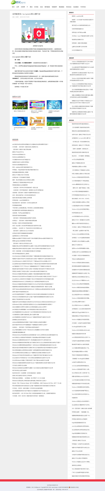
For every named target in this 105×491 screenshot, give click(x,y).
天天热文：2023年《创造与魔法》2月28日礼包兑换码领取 (27, 388)
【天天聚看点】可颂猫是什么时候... (81, 170)
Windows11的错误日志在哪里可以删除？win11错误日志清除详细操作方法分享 (32, 368)
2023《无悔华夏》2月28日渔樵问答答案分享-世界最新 (26, 251)
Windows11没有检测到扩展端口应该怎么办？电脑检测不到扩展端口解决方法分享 (81, 85)
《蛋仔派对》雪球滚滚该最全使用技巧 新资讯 (24, 218)
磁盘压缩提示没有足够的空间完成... (81, 476)
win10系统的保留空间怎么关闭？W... (81, 337)
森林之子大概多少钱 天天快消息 (20, 174)
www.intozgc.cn (55, 487)
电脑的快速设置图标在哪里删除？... (81, 291)
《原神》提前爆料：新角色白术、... (81, 148)
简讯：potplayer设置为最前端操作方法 (22, 167)
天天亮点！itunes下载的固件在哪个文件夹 (82, 36)
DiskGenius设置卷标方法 (18, 154)
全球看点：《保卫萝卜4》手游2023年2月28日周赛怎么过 (27, 228)
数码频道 (47, 7)
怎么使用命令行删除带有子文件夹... (81, 404)
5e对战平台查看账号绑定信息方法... (81, 454)
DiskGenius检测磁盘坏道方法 (20, 164)
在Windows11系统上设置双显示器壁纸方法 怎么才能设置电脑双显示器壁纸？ (32, 304)
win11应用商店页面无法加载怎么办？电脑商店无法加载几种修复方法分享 (31, 352)
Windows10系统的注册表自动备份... (81, 262)
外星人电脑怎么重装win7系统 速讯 (81, 173)
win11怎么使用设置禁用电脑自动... (81, 365)
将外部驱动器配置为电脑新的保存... (81, 266)
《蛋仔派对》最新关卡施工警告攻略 (21, 149)
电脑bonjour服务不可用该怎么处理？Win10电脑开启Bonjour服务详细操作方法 (32, 238)
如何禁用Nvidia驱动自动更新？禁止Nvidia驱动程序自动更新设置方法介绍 (81, 73)
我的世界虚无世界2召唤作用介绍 (80, 152)
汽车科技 (83, 7)
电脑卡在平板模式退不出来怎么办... (81, 447)
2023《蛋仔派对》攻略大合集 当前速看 (82, 408)
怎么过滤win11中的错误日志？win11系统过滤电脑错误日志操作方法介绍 (31, 357)
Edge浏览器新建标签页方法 (79, 422)
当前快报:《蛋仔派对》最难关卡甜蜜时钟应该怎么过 (26, 192)
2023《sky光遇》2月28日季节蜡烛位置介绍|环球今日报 (26, 225)
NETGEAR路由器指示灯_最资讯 (20, 253)
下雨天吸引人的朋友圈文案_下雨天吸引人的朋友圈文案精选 (27, 207)
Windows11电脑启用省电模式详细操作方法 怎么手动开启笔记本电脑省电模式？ (33, 284)
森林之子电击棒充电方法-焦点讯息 (21, 299)
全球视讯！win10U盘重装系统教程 (81, 237)
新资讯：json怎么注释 (77, 16)
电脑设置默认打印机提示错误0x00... (81, 316)
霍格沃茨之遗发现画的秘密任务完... (81, 131)
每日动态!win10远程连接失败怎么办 (81, 25)
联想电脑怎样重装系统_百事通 (20, 172)
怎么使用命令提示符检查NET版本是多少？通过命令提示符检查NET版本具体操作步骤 (34, 263)
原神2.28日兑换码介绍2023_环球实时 (22, 375)
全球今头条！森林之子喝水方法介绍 (81, 134)
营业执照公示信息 (74, 487)
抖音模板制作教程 (17, 205)
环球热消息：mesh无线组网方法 (20, 200)
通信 (31, 7)
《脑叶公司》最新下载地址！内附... (81, 188)
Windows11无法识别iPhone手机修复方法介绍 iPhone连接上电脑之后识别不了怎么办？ (35, 276)
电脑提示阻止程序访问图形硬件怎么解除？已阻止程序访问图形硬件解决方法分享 (33, 246)
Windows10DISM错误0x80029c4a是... (81, 330)
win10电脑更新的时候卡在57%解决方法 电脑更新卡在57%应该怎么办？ (31, 390)
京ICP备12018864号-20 (52, 485)
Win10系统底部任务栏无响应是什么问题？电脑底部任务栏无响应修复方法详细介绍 (33, 385)
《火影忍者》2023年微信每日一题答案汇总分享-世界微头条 (27, 190)
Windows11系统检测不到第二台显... (81, 369)
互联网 (23, 7)
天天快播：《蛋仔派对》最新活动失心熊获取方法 (25, 147)
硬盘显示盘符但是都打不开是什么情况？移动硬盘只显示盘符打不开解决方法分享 (33, 268)
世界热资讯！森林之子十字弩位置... (81, 145)
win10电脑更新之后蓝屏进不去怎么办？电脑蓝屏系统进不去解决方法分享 (31, 317)
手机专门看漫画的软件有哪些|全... (80, 355)
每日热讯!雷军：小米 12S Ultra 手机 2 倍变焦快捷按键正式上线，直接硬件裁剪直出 (34, 393)
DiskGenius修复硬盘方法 (18, 157)
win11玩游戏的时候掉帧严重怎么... (81, 390)
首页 (13, 7)
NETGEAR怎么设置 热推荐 (19, 370)
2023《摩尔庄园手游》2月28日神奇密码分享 (24, 195)
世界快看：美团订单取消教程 (79, 43)
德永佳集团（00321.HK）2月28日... (81, 198)
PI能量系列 (75, 397)
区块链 (36, 7)
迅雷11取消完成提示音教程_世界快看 (22, 197)
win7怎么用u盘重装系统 (78, 159)
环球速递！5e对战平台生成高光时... (81, 444)
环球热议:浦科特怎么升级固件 (79, 419)
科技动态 (68, 7)
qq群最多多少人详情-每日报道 (20, 235)
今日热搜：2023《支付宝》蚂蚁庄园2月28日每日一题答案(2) (28, 395)
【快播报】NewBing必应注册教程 (80, 358)
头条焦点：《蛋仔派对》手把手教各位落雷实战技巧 (25, 327)
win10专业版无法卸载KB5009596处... (81, 380)
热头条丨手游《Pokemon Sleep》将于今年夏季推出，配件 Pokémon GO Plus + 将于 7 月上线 (36, 383)
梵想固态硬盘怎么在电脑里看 (20, 185)
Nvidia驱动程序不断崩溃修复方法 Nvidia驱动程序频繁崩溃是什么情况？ (82, 68)
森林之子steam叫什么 (18, 152)
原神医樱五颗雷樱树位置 (18, 332)
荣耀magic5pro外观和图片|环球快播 (21, 241)
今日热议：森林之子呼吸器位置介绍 (81, 227)
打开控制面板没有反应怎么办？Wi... (81, 195)
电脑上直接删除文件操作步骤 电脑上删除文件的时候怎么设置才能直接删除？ (81, 96)
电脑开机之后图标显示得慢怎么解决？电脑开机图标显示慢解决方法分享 (81, 113)
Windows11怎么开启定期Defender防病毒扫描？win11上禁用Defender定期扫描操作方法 (35, 335)
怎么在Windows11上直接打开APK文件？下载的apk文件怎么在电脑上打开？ (32, 261)
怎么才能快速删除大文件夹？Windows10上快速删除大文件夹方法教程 (30, 329)
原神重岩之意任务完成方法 (19, 319)
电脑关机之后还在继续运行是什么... (81, 276)
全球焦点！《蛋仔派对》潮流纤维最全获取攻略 (24, 220)
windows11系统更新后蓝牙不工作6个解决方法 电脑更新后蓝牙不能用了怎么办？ (81, 62)
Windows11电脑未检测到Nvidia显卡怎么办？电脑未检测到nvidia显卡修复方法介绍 (33, 362)
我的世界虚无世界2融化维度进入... (81, 123)
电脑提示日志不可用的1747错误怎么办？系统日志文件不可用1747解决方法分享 (81, 101)
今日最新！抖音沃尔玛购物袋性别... (81, 255)
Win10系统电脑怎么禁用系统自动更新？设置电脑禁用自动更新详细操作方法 (32, 350)
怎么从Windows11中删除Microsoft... (81, 280)
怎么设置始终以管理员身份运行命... (81, 429)
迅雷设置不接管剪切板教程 (19, 215)
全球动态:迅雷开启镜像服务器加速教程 (22, 233)
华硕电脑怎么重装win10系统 (79, 166)
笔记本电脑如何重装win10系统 (80, 351)
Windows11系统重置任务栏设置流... (81, 387)
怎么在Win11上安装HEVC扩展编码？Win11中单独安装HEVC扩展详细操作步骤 (33, 279)
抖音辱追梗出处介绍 (77, 212)
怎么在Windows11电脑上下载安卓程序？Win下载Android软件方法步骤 (30, 360)
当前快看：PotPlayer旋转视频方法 (21, 213)
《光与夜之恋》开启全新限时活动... (81, 141)
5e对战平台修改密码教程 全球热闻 (81, 340)
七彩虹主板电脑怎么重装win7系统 (80, 202)
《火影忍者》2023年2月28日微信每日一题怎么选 (25, 187)
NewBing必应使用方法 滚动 (79, 326)
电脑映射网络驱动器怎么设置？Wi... (81, 415)
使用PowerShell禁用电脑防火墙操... (81, 248)
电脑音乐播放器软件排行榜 (79, 333)
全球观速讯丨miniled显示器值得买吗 (81, 308)
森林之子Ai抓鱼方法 (77, 244)
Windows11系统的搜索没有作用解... (81, 298)
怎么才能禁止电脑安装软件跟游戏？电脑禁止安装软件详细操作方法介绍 (81, 107)
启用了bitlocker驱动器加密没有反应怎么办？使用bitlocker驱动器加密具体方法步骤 (33, 289)
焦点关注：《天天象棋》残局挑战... (81, 156)
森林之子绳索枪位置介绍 (19, 111)
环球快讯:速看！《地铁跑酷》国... (80, 412)
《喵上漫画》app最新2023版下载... (81, 230)
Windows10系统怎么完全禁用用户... (81, 401)
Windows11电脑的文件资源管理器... (81, 319)
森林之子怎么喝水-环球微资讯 (79, 458)
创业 (41, 7)
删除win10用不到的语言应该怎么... (81, 223)
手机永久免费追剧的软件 (78, 259)
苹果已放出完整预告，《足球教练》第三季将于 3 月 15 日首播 (28, 378)
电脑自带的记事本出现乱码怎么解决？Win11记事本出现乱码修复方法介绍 (31, 248)
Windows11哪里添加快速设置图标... (81, 287)
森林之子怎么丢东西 (77, 451)
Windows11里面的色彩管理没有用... (81, 177)
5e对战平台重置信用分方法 (79, 362)
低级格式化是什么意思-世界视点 (20, 162)
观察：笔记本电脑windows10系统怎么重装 (23, 180)
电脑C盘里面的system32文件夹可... (81, 376)
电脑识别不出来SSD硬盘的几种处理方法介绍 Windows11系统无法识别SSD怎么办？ (34, 301)
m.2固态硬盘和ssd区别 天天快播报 (80, 205)
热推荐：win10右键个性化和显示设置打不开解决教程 (81, 20)
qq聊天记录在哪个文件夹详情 (79, 46)
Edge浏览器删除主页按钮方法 (79, 433)
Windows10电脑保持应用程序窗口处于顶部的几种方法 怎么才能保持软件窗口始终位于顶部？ (36, 342)
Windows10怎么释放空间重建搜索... (81, 284)
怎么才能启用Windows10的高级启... (81, 294)
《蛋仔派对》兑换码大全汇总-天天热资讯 (23, 230)
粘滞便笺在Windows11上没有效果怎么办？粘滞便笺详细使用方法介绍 (30, 281)
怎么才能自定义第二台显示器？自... (81, 372)
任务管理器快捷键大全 (78, 28)
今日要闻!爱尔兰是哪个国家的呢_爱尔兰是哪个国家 (25, 314)
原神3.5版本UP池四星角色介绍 (20, 291)
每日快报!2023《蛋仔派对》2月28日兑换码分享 (24, 202)
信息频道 (76, 7)
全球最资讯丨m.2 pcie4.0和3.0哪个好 (81, 138)
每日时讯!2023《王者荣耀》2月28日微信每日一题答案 (26, 373)
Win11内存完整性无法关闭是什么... (81, 394)
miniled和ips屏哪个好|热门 (78, 301)
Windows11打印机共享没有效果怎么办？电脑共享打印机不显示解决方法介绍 (32, 355)
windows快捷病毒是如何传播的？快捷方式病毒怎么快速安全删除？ (29, 322)
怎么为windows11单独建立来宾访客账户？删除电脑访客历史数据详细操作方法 (32, 256)
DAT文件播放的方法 (77, 50)
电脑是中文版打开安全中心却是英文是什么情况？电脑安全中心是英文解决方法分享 (34, 258)
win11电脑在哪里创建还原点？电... (81, 348)
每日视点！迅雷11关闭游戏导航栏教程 (22, 223)
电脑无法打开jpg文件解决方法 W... (81, 312)
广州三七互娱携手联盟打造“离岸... (81, 472)
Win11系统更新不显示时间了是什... (81, 469)
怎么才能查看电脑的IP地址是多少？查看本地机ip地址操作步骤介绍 (81, 90)
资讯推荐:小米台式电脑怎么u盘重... (81, 241)
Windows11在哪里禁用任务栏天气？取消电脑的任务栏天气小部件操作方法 (31, 340)
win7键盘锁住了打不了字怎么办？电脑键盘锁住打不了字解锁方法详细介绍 (31, 266)
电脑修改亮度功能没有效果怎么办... (81, 437)
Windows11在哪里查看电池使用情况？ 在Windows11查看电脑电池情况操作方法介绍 (34, 345)
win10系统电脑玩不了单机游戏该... (81, 180)
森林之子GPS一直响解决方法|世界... (81, 220)
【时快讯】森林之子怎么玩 (79, 440)
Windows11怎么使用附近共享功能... (81, 234)
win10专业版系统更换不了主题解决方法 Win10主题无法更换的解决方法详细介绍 (33, 294)
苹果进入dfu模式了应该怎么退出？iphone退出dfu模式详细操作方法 (29, 271)
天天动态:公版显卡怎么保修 (19, 365)
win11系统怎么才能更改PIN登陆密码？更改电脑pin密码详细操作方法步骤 (31, 337)
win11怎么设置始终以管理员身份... (81, 426)
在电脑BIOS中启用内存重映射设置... (81, 269)
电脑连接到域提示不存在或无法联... (81, 383)
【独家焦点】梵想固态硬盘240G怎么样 (22, 182)
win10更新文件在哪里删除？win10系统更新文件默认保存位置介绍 (29, 309)
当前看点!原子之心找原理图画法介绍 (81, 252)
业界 (17, 7)
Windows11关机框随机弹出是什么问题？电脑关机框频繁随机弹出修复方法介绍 (32, 296)
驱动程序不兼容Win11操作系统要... (81, 344)
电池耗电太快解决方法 (78, 39)
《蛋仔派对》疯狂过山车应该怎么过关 (22, 243)
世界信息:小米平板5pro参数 (79, 32)
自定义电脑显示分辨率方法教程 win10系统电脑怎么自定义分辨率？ (29, 307)
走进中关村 (61, 487)
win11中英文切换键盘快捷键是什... (81, 191)
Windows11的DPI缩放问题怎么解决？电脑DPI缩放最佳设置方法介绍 (81, 79)
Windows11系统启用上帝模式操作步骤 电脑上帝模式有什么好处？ (29, 380)
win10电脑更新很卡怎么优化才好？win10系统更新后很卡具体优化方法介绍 (31, 312)
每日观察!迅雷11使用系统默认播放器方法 (23, 210)
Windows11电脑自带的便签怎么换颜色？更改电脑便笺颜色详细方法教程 (31, 274)
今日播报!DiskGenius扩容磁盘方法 (21, 159)
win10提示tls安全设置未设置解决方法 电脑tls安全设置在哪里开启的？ (30, 144)
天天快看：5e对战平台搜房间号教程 (81, 323)
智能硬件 (54, 7)
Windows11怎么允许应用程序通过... (81, 209)
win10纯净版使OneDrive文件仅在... (81, 216)
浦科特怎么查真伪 (76, 465)
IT (27, 7)
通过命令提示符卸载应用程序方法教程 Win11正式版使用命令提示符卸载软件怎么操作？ (35, 347)
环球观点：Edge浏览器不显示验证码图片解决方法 (25, 169)
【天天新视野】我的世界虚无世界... (81, 127)
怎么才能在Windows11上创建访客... (81, 305)
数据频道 (61, 7)
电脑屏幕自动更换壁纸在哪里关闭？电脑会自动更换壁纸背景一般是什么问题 (32, 286)
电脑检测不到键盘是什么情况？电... (81, 273)
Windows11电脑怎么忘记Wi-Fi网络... (81, 461)
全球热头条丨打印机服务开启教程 (21, 177)
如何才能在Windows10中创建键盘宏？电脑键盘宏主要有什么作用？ (30, 324)
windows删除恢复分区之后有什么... (81, 184)
